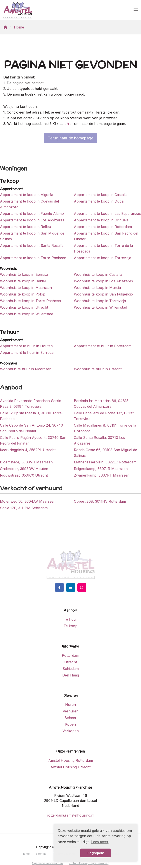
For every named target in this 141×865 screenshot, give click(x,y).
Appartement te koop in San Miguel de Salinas (32, 236)
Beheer (70, 717)
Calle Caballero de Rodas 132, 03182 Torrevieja (104, 416)
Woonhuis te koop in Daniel (23, 281)
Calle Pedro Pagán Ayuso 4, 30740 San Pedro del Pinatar (33, 440)
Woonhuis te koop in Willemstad (100, 307)
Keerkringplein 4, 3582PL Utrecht (28, 450)
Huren (70, 704)
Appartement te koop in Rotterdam (103, 226)
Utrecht (70, 662)
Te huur (70, 619)
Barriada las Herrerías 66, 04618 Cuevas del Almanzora (101, 404)
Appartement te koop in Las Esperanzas (107, 213)
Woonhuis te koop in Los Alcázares (103, 281)
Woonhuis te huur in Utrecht (98, 369)
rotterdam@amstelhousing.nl (70, 815)
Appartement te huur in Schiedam (28, 352)
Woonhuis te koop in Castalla (98, 274)
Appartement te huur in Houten (26, 346)
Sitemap (41, 853)
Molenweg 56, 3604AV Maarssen (28, 501)
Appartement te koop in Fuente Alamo (32, 213)
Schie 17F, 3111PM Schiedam (24, 508)
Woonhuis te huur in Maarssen (25, 369)
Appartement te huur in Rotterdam (102, 346)
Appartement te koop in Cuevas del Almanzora (29, 204)
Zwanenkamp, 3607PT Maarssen (101, 475)
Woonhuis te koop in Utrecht (24, 307)
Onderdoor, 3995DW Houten (24, 468)
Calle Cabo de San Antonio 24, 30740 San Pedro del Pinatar (31, 428)
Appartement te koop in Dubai (99, 201)
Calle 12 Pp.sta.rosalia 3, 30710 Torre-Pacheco (31, 416)
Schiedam (71, 668)
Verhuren (70, 711)
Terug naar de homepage (70, 138)
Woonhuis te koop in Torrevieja (100, 301)
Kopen (70, 724)
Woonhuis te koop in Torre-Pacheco (30, 301)
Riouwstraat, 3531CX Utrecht (24, 475)
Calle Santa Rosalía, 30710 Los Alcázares (99, 440)
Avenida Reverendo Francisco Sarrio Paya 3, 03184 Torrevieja (30, 404)
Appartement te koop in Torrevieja (102, 258)
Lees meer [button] (99, 842)
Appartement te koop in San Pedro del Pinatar (106, 236)
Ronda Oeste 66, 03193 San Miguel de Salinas (105, 453)
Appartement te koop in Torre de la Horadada (103, 248)
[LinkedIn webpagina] (70, 587)
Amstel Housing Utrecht (70, 767)
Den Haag (70, 675)
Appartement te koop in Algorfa (26, 194)
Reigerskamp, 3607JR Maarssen (101, 468)
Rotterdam (70, 655)
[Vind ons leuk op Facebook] (59, 587)
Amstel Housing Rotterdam (70, 760)
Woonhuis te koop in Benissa (24, 274)
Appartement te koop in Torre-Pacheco (33, 258)
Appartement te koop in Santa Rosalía (31, 245)
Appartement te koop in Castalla (100, 194)
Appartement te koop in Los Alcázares (32, 220)
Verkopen (71, 731)
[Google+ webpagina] (81, 587)
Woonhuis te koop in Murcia (97, 287)
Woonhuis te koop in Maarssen (26, 287)
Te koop (70, 626)
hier (70, 123)
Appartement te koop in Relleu (25, 226)
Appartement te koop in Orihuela (101, 220)
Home (26, 853)
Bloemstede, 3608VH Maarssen (26, 462)
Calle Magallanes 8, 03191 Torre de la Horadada (105, 428)
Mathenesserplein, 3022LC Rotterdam (105, 462)
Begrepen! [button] (95, 853)
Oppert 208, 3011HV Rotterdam (100, 501)
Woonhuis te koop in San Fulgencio (103, 294)
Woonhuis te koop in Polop (22, 294)
